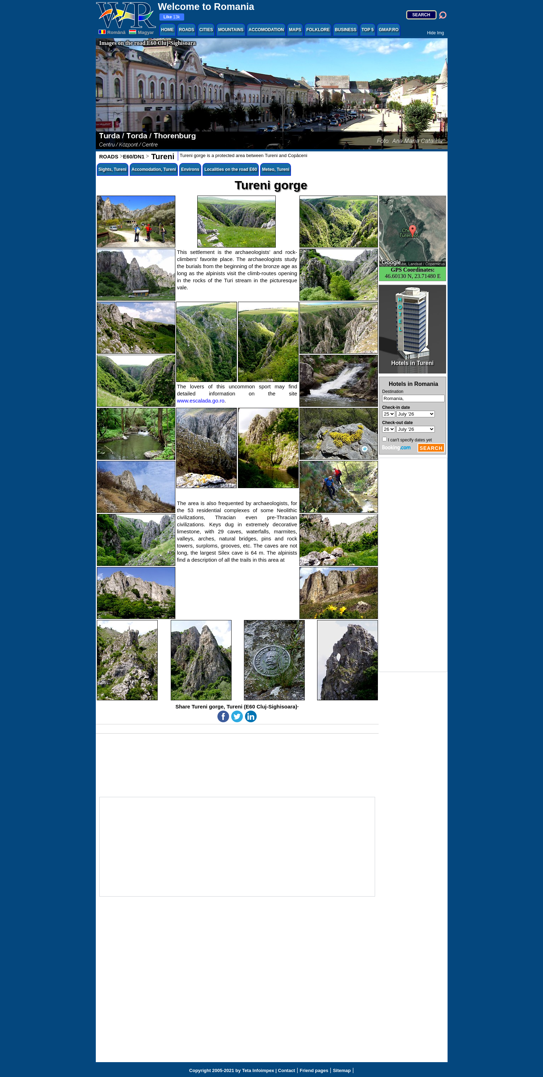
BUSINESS (345, 29)
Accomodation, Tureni (154, 169)
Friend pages (314, 1070)
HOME (167, 29)
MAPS (295, 29)
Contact (286, 1070)
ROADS (186, 29)
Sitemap (342, 1070)
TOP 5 (368, 29)
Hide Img (435, 32)
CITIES (206, 29)
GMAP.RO (388, 29)
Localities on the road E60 (230, 169)
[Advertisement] (413, 565)
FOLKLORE (317, 29)
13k (171, 17)
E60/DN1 (134, 157)
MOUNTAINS (231, 29)
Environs (190, 169)
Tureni (162, 156)
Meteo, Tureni (275, 169)
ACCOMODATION (266, 29)
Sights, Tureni (113, 169)
